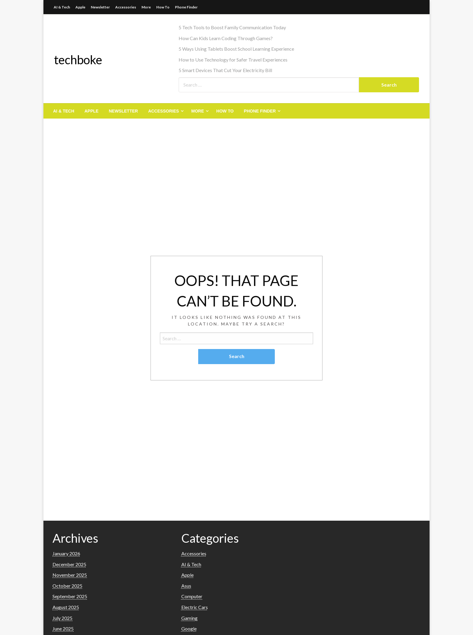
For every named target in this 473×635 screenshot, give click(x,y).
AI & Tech (62, 7)
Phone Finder (186, 7)
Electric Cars (194, 607)
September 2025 (69, 596)
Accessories (125, 7)
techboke (78, 59)
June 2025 (63, 628)
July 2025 (62, 618)
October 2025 (67, 586)
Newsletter (100, 7)
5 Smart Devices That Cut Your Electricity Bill (225, 70)
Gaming (189, 618)
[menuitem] (63, 111)
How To (163, 7)
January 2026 (66, 553)
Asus (186, 586)
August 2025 (65, 607)
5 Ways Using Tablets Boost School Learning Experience (236, 49)
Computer (191, 596)
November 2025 (69, 575)
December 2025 (69, 564)
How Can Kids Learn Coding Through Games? (226, 38)
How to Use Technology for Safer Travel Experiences (233, 59)
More (146, 7)
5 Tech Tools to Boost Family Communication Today (232, 27)
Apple (80, 7)
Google (189, 628)
